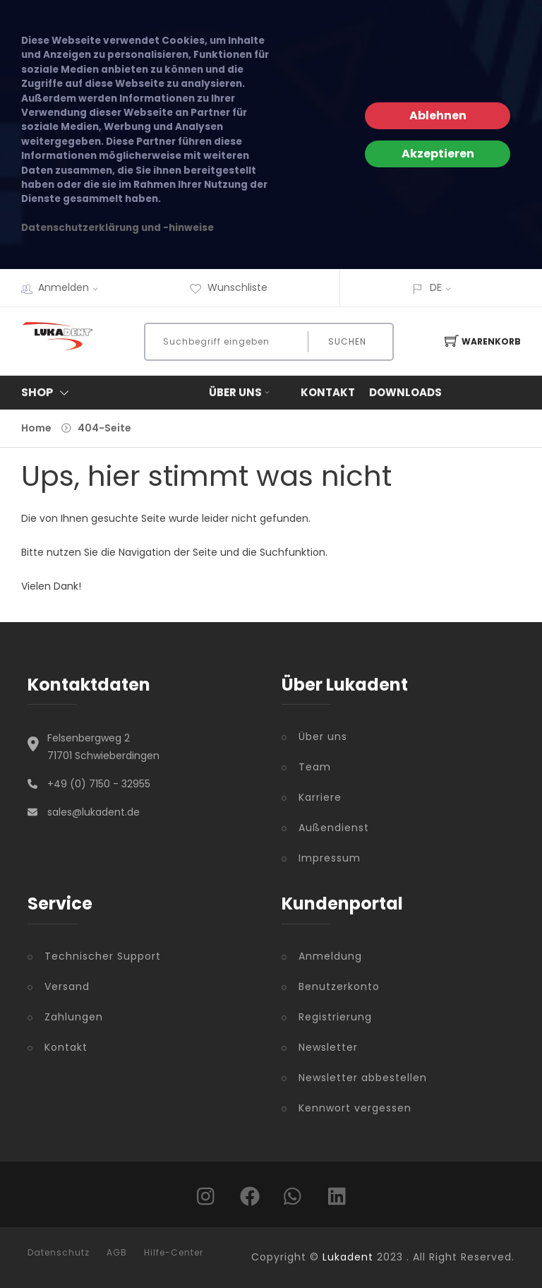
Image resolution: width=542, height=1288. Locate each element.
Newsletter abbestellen (363, 1078)
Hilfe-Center (173, 1252)
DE (435, 287)
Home (36, 428)
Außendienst (334, 828)
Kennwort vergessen (355, 1108)
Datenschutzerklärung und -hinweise (117, 227)
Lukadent (348, 1257)
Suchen (347, 341)
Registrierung (335, 1017)
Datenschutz (59, 1252)
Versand (67, 986)
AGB (117, 1252)
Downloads (405, 392)
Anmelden (72, 287)
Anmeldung (330, 956)
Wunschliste (228, 287)
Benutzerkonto (339, 986)
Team (315, 767)
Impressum (330, 858)
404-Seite (104, 428)
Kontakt (328, 392)
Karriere (320, 797)
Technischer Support (102, 956)
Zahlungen (73, 1017)
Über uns (240, 392)
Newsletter (328, 1047)
